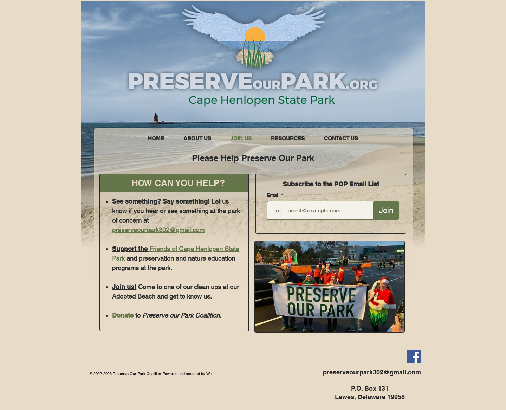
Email (274, 195)
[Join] (386, 210)
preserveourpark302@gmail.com (158, 229)
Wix (209, 373)
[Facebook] (414, 356)
